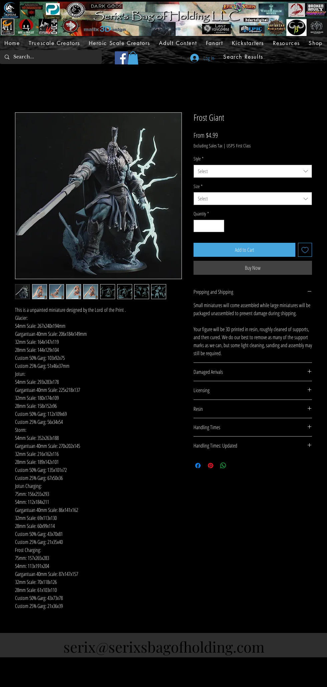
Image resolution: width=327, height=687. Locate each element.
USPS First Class (239, 145)
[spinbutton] (209, 226)
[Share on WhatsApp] (223, 466)
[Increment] (219, 226)
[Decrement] (199, 226)
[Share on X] (236, 466)
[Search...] (50, 57)
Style (199, 158)
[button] (132, 57)
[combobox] (253, 171)
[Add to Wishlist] (305, 250)
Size (198, 186)
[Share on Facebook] (198, 466)
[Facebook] (121, 57)
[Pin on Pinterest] (211, 466)
